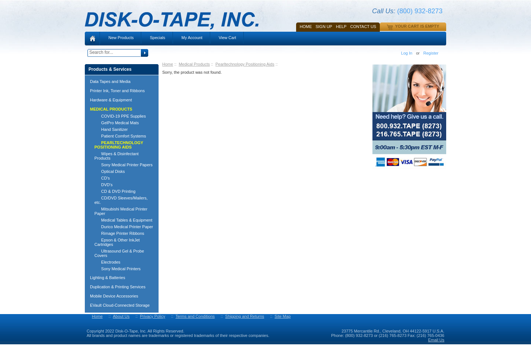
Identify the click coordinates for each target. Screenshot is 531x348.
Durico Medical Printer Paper (123, 227)
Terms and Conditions (195, 316)
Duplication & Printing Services (117, 287)
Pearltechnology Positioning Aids (244, 64)
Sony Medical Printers (117, 269)
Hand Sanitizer (111, 129)
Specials (157, 37)
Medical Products (194, 64)
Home (306, 26)
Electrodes (107, 262)
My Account (191, 37)
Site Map (283, 316)
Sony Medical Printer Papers (123, 165)
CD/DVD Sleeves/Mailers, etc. (121, 200)
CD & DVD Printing (114, 191)
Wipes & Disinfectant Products (116, 156)
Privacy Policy (152, 316)
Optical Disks (109, 171)
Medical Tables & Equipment (123, 220)
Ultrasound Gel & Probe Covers (119, 253)
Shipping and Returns (244, 316)
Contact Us (363, 26)
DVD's (103, 184)
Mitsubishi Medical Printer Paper (121, 211)
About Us (121, 316)
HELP (341, 26)
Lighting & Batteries (107, 277)
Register (430, 53)
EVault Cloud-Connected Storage (120, 305)
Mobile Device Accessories (114, 296)
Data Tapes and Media (110, 81)
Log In (407, 53)
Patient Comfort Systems (120, 136)
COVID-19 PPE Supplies (120, 116)
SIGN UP (324, 26)
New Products (120, 37)
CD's (102, 178)
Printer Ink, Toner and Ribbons (117, 90)
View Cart (227, 37)
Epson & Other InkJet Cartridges (117, 242)
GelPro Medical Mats (116, 123)
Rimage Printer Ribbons (119, 233)
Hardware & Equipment (111, 100)
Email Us (436, 340)
